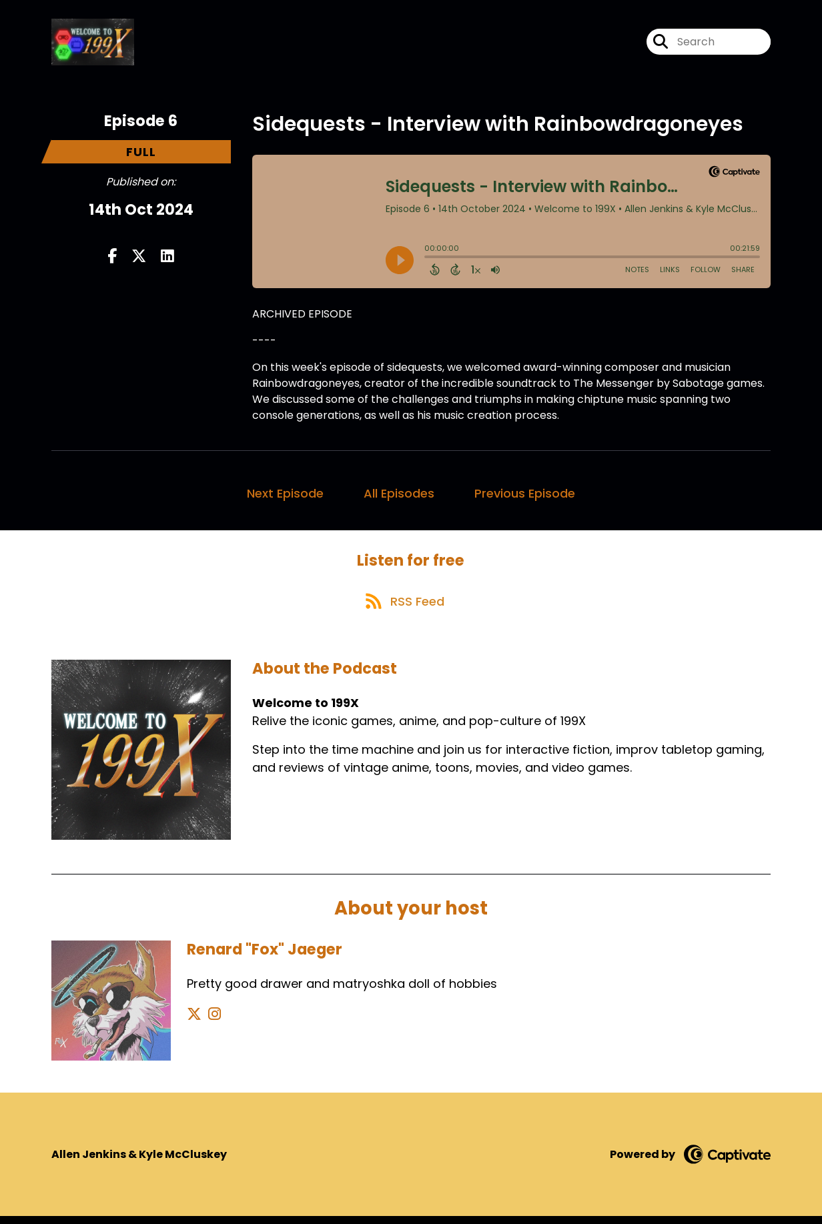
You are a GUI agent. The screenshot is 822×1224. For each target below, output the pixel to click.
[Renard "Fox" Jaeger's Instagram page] (210, 1022)
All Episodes (399, 496)
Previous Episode (524, 496)
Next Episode (285, 496)
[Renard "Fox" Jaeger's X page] (194, 1022)
